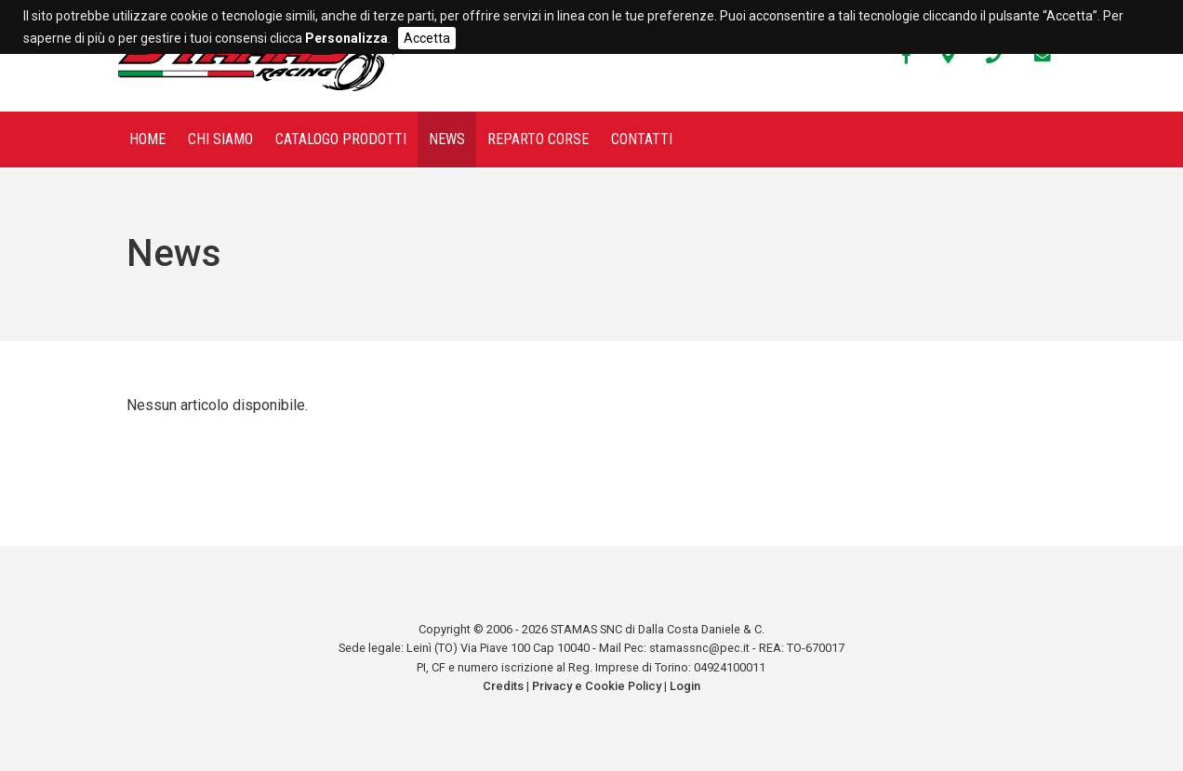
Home (147, 139)
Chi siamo (220, 139)
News (447, 139)
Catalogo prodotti (340, 139)
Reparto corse (538, 139)
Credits (503, 686)
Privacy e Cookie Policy (596, 686)
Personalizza (346, 38)
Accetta (427, 38)
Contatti (641, 139)
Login (685, 686)
